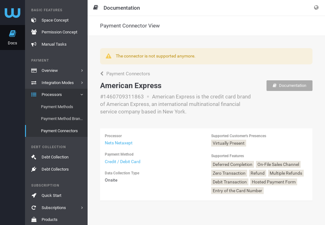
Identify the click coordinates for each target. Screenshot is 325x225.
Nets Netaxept (119, 142)
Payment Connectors (125, 74)
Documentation (289, 85)
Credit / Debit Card (122, 161)
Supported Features (227, 156)
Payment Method (119, 154)
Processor (113, 136)
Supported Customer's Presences (238, 136)
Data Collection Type (122, 173)
